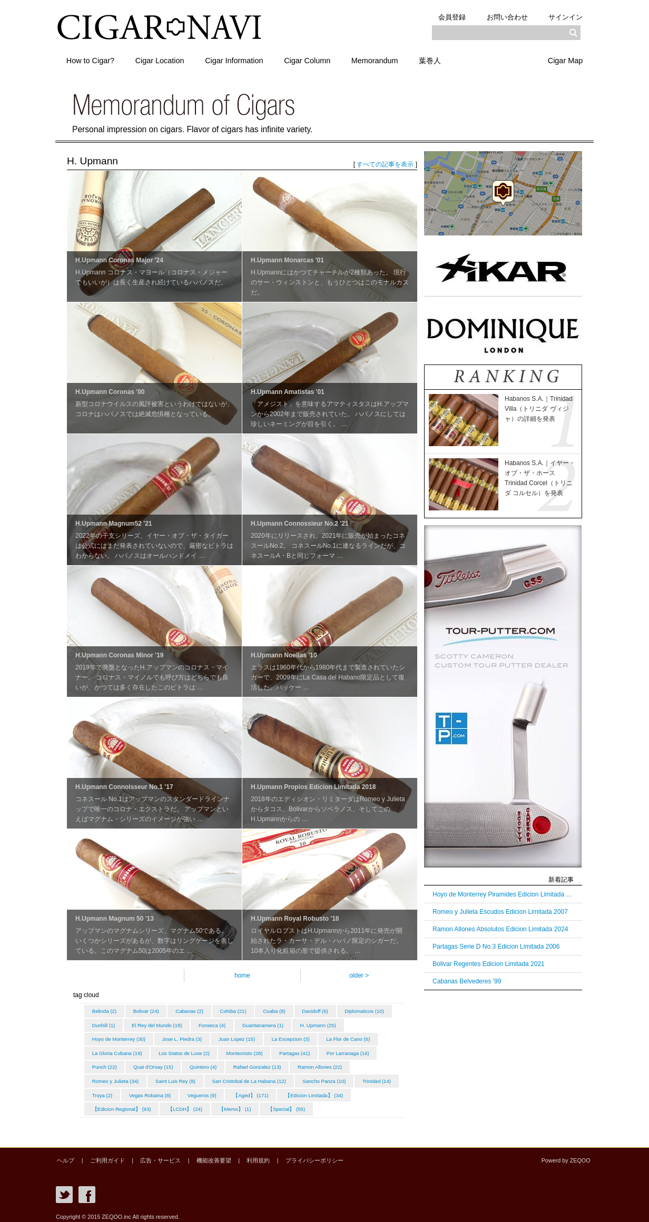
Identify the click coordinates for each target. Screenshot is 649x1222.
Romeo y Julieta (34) (178, 1077)
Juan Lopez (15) (294, 1037)
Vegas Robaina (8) (259, 1091)
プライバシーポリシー (301, 1155)
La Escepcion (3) (349, 1037)
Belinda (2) (105, 1011)
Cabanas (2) (192, 1011)
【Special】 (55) (367, 1104)
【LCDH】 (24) (262, 1104)
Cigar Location (163, 59)
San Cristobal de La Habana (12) (314, 1077)
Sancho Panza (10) (114, 1091)
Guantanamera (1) (324, 1024)
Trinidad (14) (168, 1091)
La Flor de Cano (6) (114, 1051)
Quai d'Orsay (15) (215, 1064)
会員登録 (446, 17)
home (242, 975)
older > (359, 975)
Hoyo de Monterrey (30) (173, 1037)
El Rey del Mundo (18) (216, 1024)
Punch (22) (165, 1064)
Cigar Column (315, 59)
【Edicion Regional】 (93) (198, 1104)
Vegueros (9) (312, 1091)
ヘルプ (64, 1155)
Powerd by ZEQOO (567, 1155)
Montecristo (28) (309, 1051)
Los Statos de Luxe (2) (247, 1051)
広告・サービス (154, 1155)
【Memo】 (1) (314, 1104)
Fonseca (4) (272, 1024)
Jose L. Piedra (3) (238, 1037)
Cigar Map (564, 59)
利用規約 (247, 1155)
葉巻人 (442, 59)
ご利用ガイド (103, 1155)
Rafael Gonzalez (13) (323, 1064)
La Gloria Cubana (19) (179, 1051)
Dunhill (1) (161, 1024)
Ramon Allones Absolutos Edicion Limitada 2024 (500, 929)
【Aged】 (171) (362, 1091)
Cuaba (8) (280, 1011)
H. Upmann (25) (111, 1037)
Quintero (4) (266, 1064)
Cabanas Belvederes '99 (466, 981)
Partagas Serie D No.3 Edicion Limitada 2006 (495, 946)
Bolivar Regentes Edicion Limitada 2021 (488, 964)
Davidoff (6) (322, 1011)
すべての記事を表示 (385, 164)
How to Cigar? (91, 59)
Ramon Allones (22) (115, 1077)
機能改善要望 (205, 1155)
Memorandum (384, 59)
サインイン (564, 17)
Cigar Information (240, 59)
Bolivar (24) (148, 1011)
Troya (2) (210, 1091)
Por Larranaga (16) (114, 1064)
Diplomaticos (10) (112, 1024)
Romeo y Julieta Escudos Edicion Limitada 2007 (500, 911)
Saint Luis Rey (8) (240, 1077)
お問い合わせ (503, 17)
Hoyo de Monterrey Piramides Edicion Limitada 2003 (503, 894)
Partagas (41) (361, 1051)
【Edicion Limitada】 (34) (122, 1104)
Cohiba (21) (237, 1011)
